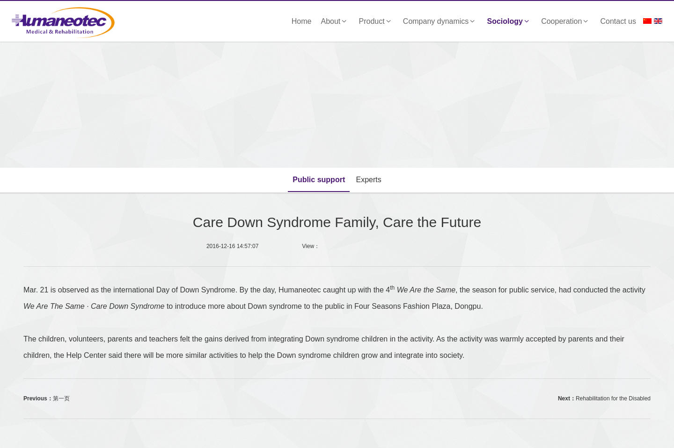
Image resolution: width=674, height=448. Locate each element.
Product (376, 21)
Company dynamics (440, 21)
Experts (368, 180)
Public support (319, 180)
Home (302, 21)
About (335, 21)
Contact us (618, 21)
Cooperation (566, 21)
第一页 (61, 398)
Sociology (509, 21)
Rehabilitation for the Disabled (613, 398)
